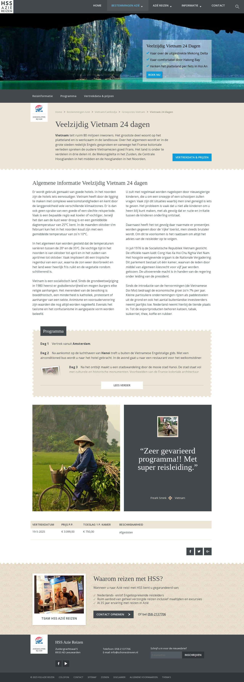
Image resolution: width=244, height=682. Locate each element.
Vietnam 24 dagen (161, 112)
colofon (64, 677)
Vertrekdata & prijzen (99, 96)
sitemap (92, 677)
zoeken (105, 677)
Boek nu (154, 74)
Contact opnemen (110, 614)
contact (78, 677)
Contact (218, 6)
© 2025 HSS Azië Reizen (42, 677)
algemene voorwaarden (144, 677)
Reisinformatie (42, 96)
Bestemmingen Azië (123, 6)
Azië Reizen (159, 6)
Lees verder (122, 385)
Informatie (190, 6)
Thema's (166, 677)
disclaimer (119, 677)
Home (92, 6)
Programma (68, 96)
